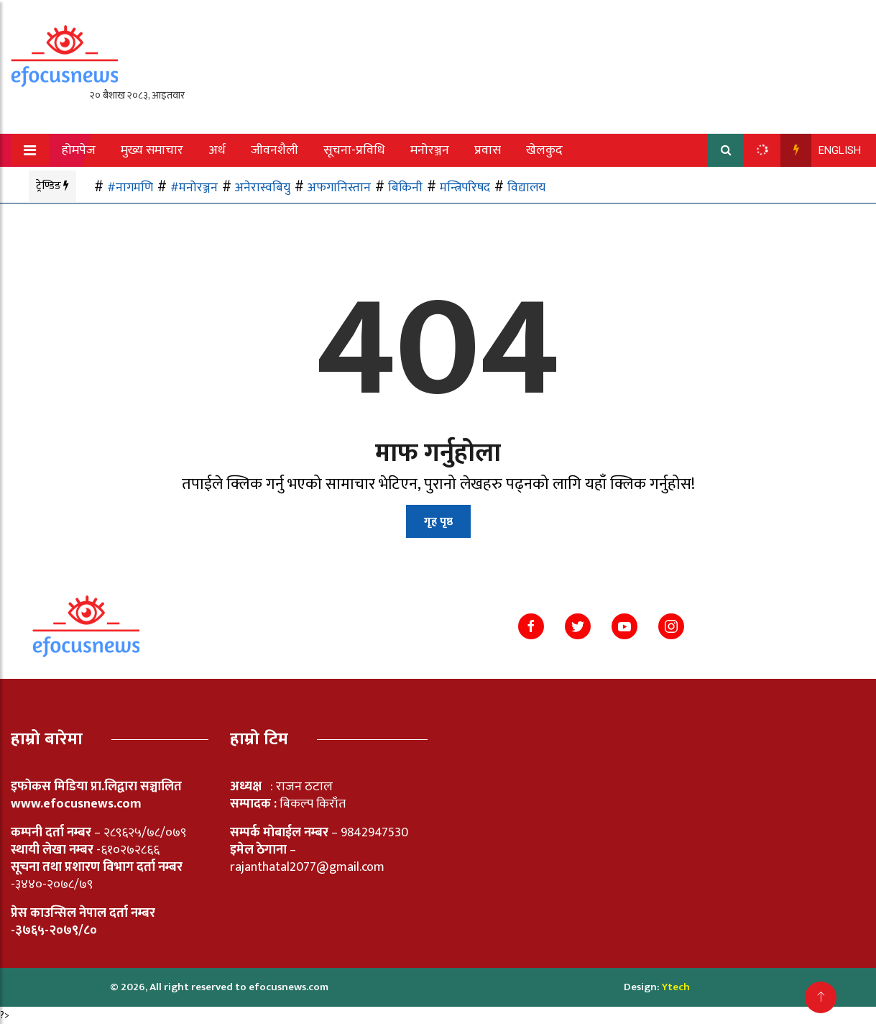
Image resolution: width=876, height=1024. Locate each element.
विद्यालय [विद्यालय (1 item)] (526, 187)
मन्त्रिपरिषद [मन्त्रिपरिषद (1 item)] (465, 187)
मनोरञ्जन (429, 150)
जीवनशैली (274, 150)
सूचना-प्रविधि (354, 150)
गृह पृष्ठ (438, 521)
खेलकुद (544, 150)
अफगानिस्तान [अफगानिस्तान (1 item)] (339, 187)
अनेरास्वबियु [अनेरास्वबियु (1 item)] (262, 187)
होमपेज (79, 150)
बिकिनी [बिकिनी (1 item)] (405, 187)
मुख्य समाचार (152, 150)
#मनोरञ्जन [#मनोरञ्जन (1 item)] (194, 187)
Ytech (676, 987)
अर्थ (217, 150)
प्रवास (487, 150)
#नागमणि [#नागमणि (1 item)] (130, 187)
